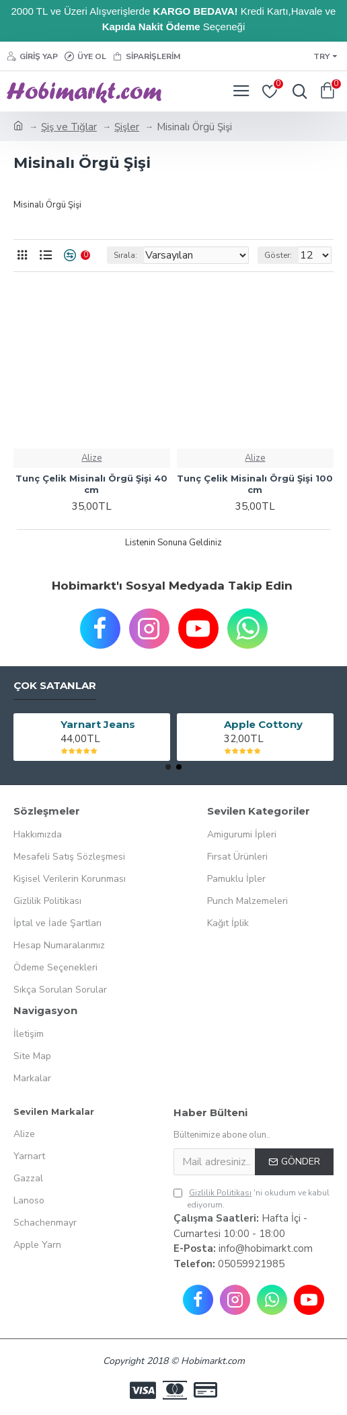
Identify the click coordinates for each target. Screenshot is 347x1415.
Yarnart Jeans (98, 724)
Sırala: (125, 255)
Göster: (278, 255)
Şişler (126, 127)
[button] (168, 767)
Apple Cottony (263, 724)
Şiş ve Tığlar (69, 127)
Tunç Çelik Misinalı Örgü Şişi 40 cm (91, 484)
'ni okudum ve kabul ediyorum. (252, 1198)
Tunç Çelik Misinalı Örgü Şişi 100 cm (255, 484)
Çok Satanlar (54, 686)
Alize (91, 458)
